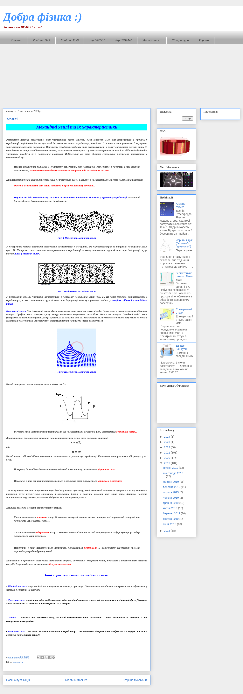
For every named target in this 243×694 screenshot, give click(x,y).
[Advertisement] (121, 73)
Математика (151, 40)
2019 (167, 463)
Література (180, 40)
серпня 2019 (171, 492)
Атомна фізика (180, 205)
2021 (167, 452)
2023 (167, 441)
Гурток (204, 40)
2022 (167, 447)
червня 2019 (171, 497)
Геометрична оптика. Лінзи (184, 275)
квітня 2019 (170, 508)
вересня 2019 (172, 487)
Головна (16, 40)
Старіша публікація (134, 680)
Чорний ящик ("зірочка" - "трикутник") (184, 243)
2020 (167, 457)
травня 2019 (171, 502)
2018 (167, 530)
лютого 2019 (171, 518)
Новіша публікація (18, 680)
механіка (18, 662)
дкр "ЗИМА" (123, 40)
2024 (167, 436)
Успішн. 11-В (70, 40)
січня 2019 (170, 524)
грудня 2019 (171, 467)
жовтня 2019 (171, 481)
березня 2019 (172, 513)
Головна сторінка (76, 680)
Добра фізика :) (42, 16)
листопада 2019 (173, 473)
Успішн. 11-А (41, 40)
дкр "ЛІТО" (97, 40)
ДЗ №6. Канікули (181, 347)
